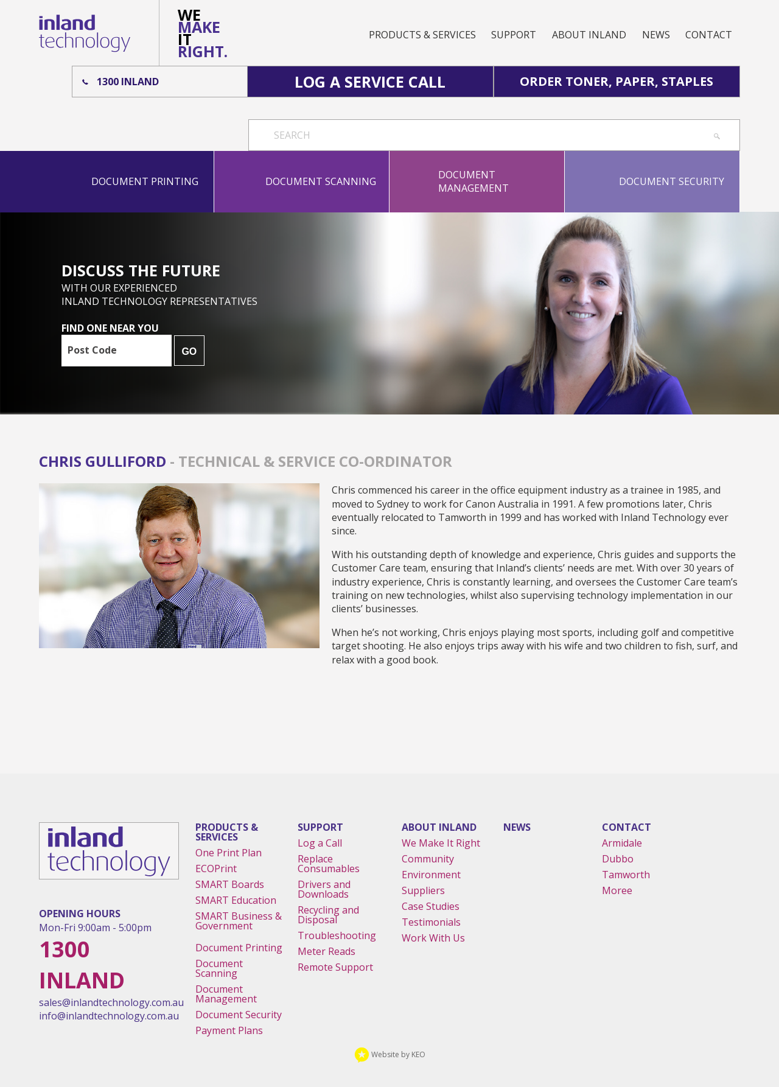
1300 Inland (128, 81)
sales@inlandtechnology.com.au (111, 1002)
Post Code (92, 350)
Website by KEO (389, 1054)
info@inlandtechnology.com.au (109, 1015)
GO (189, 351)
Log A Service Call (370, 81)
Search (292, 135)
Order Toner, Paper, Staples (616, 81)
